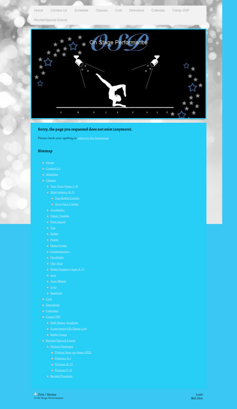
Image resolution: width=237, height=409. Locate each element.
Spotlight (56, 293)
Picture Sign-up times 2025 (73, 352)
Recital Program (61, 376)
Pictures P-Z (63, 370)
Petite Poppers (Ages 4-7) (67, 269)
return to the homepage (93, 138)
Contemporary (60, 251)
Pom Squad (58, 222)
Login (199, 394)
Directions (53, 305)
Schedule (52, 174)
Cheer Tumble (59, 216)
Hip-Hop (56, 263)
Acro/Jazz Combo (67, 204)
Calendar (52, 311)
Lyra (53, 287)
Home (50, 162)
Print (39, 394)
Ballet (54, 234)
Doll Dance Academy (64, 323)
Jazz (53, 275)
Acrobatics (57, 210)
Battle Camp (58, 335)
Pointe (54, 240)
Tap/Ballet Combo (67, 198)
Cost (49, 299)
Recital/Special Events (61, 340)
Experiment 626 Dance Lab (68, 329)
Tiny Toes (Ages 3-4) (64, 186)
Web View (197, 398)
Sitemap (51, 394)
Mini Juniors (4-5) (62, 192)
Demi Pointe (58, 246)
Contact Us (53, 168)
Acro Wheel (58, 281)
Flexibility (57, 257)
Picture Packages (61, 346)
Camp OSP (53, 317)
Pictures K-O (64, 364)
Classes (51, 180)
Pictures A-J (63, 358)
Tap (52, 228)
